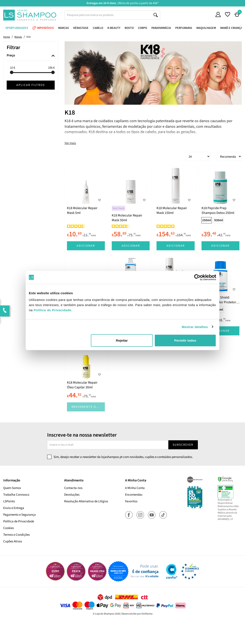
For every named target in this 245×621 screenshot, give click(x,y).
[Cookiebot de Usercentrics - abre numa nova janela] (197, 277)
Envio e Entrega (13, 508)
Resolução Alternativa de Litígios (86, 501)
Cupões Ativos (12, 541)
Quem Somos (12, 488)
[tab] (31, 55)
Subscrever (183, 445)
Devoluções (71, 494)
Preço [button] (11, 56)
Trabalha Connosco (16, 494)
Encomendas (133, 494)
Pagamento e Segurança (19, 514)
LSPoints (9, 501)
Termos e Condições (16, 534)
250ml (206, 220)
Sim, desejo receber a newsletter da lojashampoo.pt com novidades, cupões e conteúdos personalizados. (123, 457)
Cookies (8, 528)
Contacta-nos (73, 488)
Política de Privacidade (18, 521)
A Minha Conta (135, 488)
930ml (218, 220)
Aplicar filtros (30, 85)
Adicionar (86, 246)
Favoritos (131, 501)
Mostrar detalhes (195, 326)
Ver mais (70, 143)
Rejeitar (122, 340)
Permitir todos (185, 340)
